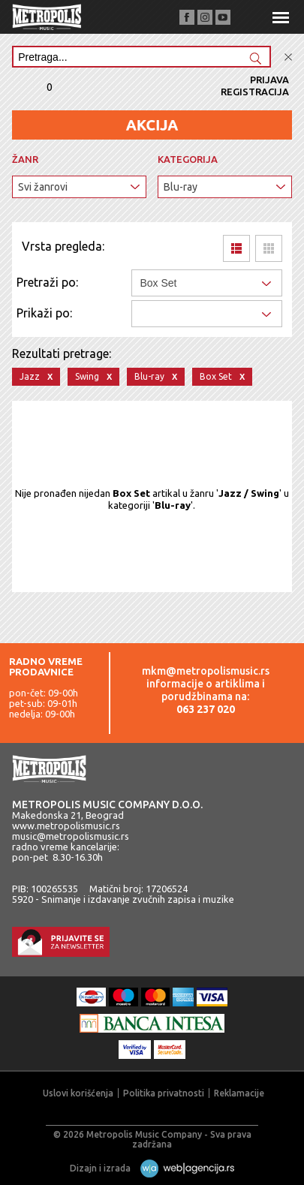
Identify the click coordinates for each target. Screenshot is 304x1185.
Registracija (255, 91)
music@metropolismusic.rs (70, 836)
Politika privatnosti (163, 1093)
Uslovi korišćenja (78, 1093)
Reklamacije (239, 1093)
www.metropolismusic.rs (66, 825)
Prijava (269, 79)
